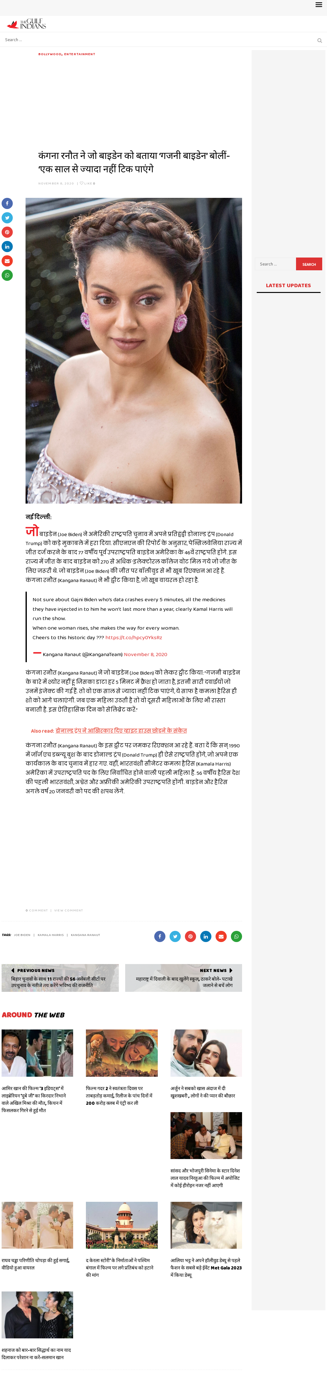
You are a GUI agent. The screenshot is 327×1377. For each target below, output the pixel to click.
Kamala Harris (51, 934)
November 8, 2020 (56, 183)
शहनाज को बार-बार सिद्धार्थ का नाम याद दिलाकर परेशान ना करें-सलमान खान (36, 1354)
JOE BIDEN (22, 934)
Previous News (36, 970)
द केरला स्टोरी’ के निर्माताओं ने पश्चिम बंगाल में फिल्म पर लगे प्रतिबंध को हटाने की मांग (119, 1268)
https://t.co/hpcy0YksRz (133, 637)
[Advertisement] (140, 101)
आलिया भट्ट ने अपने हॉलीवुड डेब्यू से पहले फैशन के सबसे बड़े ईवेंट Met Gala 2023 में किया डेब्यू (206, 1268)
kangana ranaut (85, 934)
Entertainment (79, 53)
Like (87, 183)
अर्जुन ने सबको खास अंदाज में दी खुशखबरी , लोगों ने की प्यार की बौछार (203, 1092)
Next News (213, 970)
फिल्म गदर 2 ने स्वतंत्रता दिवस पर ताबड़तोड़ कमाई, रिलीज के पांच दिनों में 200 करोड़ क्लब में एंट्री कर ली (119, 1096)
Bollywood (50, 53)
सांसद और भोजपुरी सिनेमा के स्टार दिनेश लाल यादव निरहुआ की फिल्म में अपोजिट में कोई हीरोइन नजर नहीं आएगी (205, 1178)
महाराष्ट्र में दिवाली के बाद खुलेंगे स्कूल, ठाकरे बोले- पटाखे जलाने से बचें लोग (184, 982)
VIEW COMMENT (68, 910)
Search (309, 264)
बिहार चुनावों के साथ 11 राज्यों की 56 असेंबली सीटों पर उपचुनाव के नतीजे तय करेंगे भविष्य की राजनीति (58, 982)
